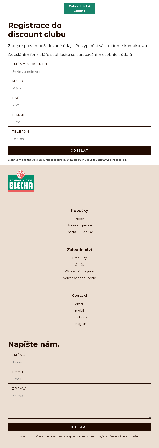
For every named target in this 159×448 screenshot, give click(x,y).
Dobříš (79, 219)
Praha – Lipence (79, 225)
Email (18, 372)
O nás (79, 265)
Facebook (79, 317)
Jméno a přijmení (30, 64)
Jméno (18, 355)
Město (18, 81)
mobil (79, 310)
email (79, 304)
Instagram (79, 324)
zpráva (19, 388)
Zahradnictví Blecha (79, 9)
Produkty (79, 258)
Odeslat (79, 150)
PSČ (16, 98)
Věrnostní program (79, 271)
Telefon (20, 131)
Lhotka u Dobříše (79, 232)
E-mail (18, 115)
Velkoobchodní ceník (79, 278)
